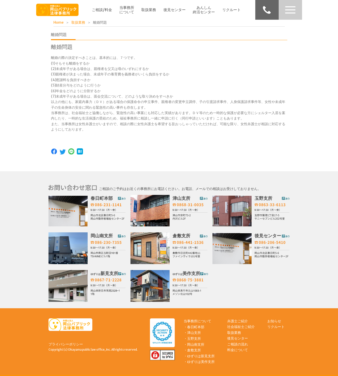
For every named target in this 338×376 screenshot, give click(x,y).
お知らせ (274, 321)
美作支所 (186, 273)
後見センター (174, 10)
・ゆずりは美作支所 (199, 361)
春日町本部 (102, 198)
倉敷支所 (181, 235)
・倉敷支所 (192, 350)
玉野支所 (263, 198)
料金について (237, 350)
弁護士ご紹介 (237, 321)
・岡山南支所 (194, 344)
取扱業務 (148, 10)
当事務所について (126, 9)
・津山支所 (192, 332)
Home (58, 22)
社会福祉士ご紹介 (241, 327)
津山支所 (181, 198)
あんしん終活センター (204, 9)
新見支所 (104, 273)
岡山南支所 (102, 235)
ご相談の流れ (237, 344)
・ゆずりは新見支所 (199, 356)
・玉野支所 (192, 338)
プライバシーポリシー (65, 344)
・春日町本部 (194, 327)
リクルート (231, 10)
